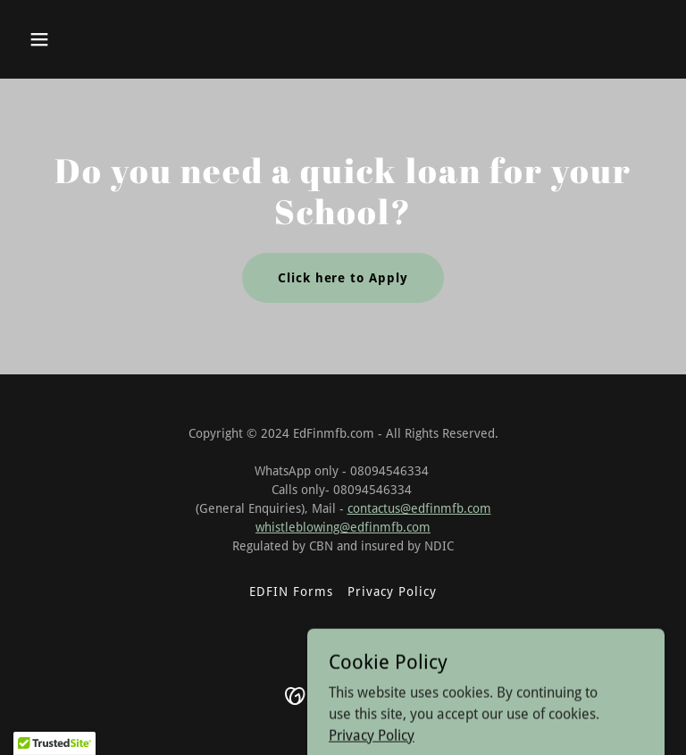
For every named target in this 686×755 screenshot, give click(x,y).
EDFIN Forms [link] (291, 591)
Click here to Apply (343, 278)
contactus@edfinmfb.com (419, 508)
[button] (39, 39)
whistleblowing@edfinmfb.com (343, 527)
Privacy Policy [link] (392, 591)
